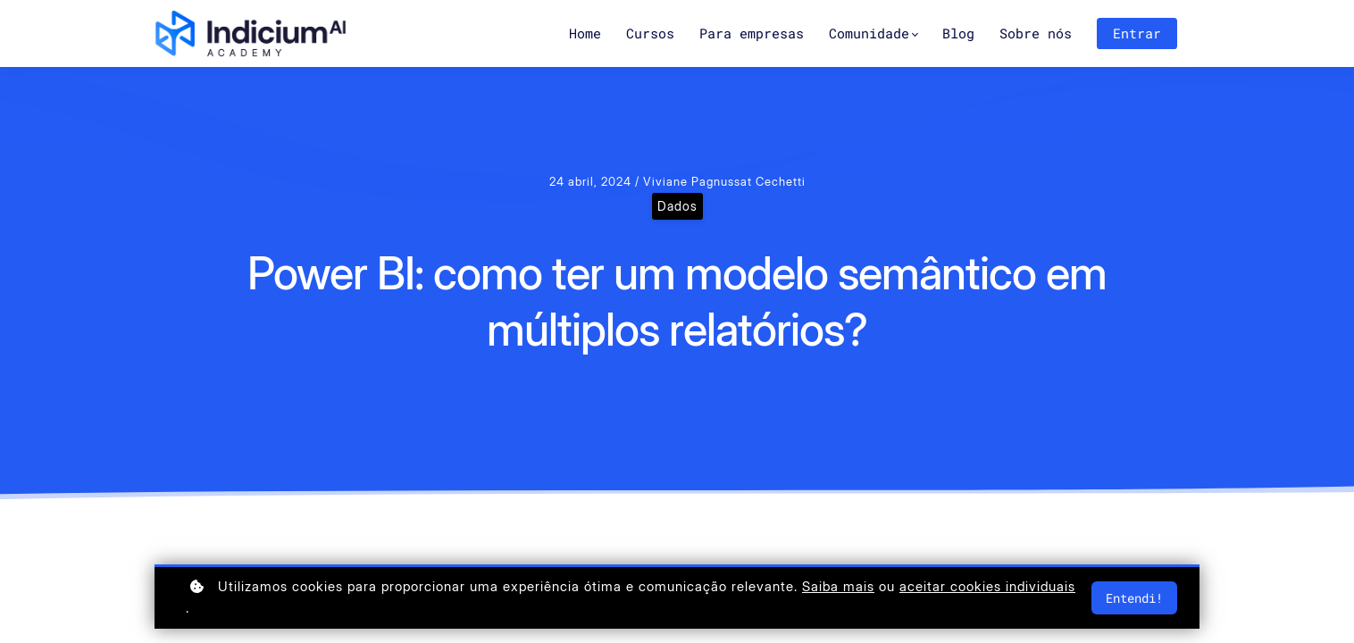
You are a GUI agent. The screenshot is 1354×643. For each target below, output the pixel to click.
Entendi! (1134, 597)
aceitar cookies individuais (987, 586)
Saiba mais (838, 586)
